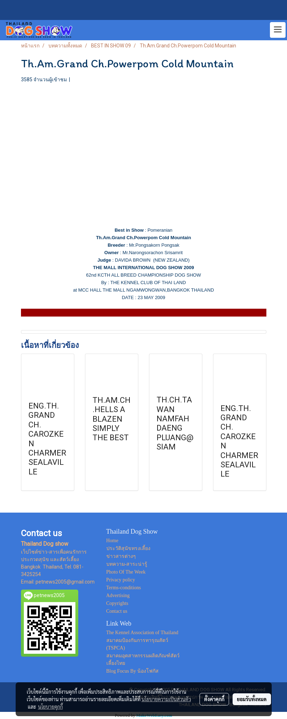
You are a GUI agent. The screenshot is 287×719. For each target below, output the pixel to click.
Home (112, 540)
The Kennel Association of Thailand (142, 632)
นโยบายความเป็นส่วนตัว (166, 699)
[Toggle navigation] (278, 30)
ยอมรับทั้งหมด (252, 699)
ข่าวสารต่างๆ (121, 556)
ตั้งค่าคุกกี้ (214, 699)
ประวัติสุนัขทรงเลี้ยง (128, 548)
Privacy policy (120, 579)
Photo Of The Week (126, 572)
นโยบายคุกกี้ (50, 706)
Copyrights (117, 603)
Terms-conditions (123, 587)
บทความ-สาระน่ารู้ (127, 564)
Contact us (117, 611)
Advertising (118, 595)
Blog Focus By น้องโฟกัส (132, 671)
